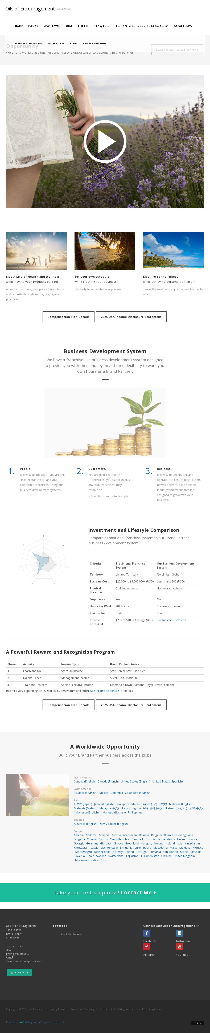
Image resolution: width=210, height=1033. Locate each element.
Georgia (79, 843)
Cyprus (103, 839)
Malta (173, 848)
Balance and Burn (94, 43)
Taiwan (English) (176, 808)
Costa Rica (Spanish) (138, 793)
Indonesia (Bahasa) (113, 812)
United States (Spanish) (167, 781)
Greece (118, 843)
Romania (155, 852)
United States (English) (135, 781)
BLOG (73, 43)
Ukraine (166, 856)
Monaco (198, 848)
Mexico (104, 793)
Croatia (92, 839)
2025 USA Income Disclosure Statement (131, 317)
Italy (179, 843)
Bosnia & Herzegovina (178, 835)
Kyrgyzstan (81, 848)
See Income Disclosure (171, 620)
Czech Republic (119, 839)
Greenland (132, 843)
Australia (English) (85, 824)
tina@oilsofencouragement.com (24, 961)
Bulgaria (79, 839)
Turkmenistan (150, 856)
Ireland (170, 843)
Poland (129, 852)
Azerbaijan (130, 835)
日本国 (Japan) (83, 804)
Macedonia (160, 848)
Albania (79, 835)
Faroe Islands (166, 839)
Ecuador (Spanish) (85, 793)
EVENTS (33, 26)
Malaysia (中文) (109, 808)
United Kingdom (184, 856)
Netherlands (102, 852)
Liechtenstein (109, 848)
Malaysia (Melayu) (85, 808)
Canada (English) (85, 781)
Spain (90, 856)
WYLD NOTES (56, 43)
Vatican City (98, 860)
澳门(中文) (160, 804)
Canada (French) (108, 781)
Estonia (150, 839)
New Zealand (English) (114, 824)
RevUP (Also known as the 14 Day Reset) (142, 26)
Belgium (156, 835)
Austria (116, 835)
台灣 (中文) (196, 808)
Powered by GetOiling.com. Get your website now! (35, 1022)
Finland (181, 839)
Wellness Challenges (28, 43)
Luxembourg (142, 848)
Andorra (91, 835)
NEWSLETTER (51, 26)
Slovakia (196, 852)
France (192, 839)
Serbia (184, 852)
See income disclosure (104, 691)
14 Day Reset (102, 26)
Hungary (146, 843)
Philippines (135, 812)
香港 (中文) (156, 808)
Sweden (101, 856)
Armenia (103, 835)
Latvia (94, 848)
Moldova (185, 848)
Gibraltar (106, 843)
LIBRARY (83, 26)
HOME (19, 26)
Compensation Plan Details (68, 317)
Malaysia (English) (180, 804)
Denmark (137, 839)
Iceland (158, 843)
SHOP (69, 26)
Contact (19, 972)
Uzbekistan (81, 860)
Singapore (122, 804)
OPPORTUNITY (183, 26)
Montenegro (83, 852)
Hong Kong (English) (134, 808)
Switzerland (115, 856)
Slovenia (79, 856)
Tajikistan (132, 856)
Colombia (117, 793)
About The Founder (71, 934)
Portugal (141, 852)
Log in (197, 1023)
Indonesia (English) (86, 812)
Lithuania (126, 848)
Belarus (144, 835)
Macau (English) (141, 804)
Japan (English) (104, 804)
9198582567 (22, 953)
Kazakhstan (192, 843)
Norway (117, 852)
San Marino (170, 852)
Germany (92, 843)
